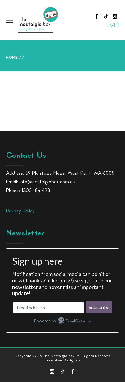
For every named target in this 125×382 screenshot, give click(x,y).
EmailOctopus (78, 321)
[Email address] (48, 307)
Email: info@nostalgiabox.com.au (40, 182)
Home (12, 58)
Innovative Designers (62, 360)
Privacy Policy (20, 211)
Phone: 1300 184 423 (28, 190)
